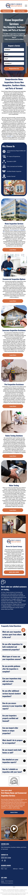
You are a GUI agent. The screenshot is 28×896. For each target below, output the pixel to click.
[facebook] (2, 860)
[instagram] (5, 860)
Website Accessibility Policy (20, 891)
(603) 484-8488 (6, 858)
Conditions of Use (23, 889)
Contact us (10, 136)
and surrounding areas (7, 850)
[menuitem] (3, 881)
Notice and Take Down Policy (8, 891)
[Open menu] (26, 6)
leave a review (7, 606)
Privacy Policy (3, 889)
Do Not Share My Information (13, 889)
